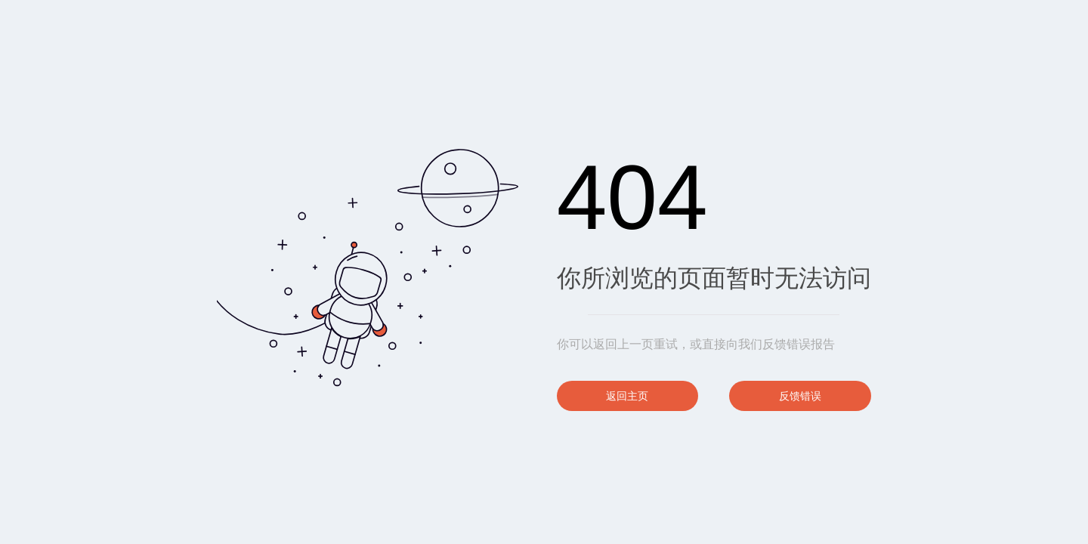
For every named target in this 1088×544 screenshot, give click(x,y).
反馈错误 (800, 396)
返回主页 (627, 396)
